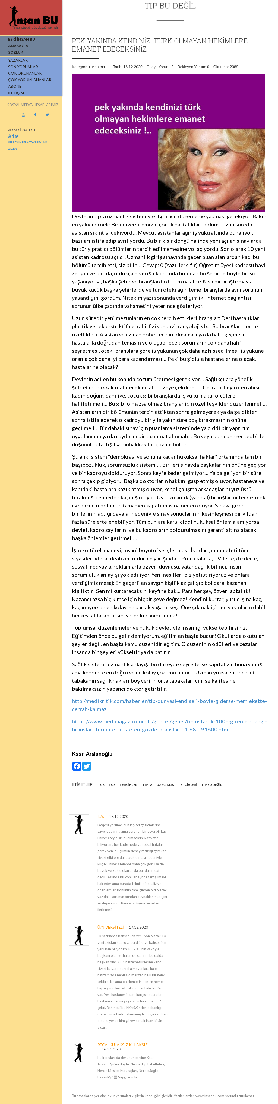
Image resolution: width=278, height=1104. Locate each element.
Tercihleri (128, 785)
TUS (101, 785)
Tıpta (147, 785)
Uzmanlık (165, 785)
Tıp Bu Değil (98, 67)
